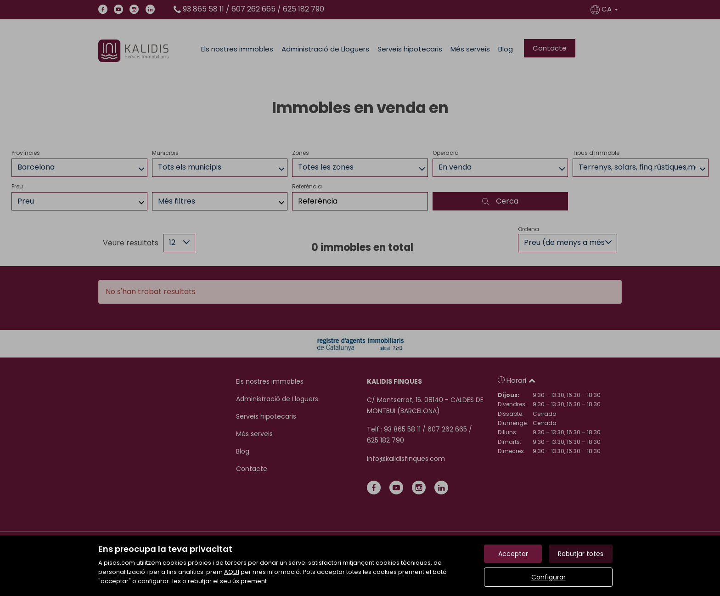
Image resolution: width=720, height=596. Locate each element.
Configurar (548, 577)
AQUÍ (231, 572)
